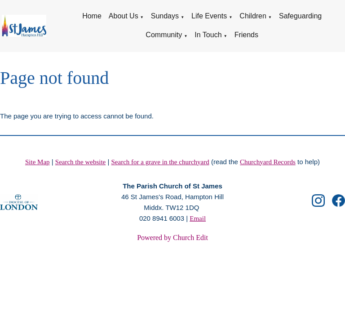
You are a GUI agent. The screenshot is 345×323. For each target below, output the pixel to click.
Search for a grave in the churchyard (160, 162)
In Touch (208, 35)
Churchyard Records (268, 162)
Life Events (209, 16)
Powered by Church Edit (172, 237)
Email (198, 218)
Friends (246, 35)
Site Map (37, 162)
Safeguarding (300, 16)
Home (92, 16)
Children (252, 16)
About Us (123, 16)
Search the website (80, 162)
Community (164, 35)
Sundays (165, 16)
